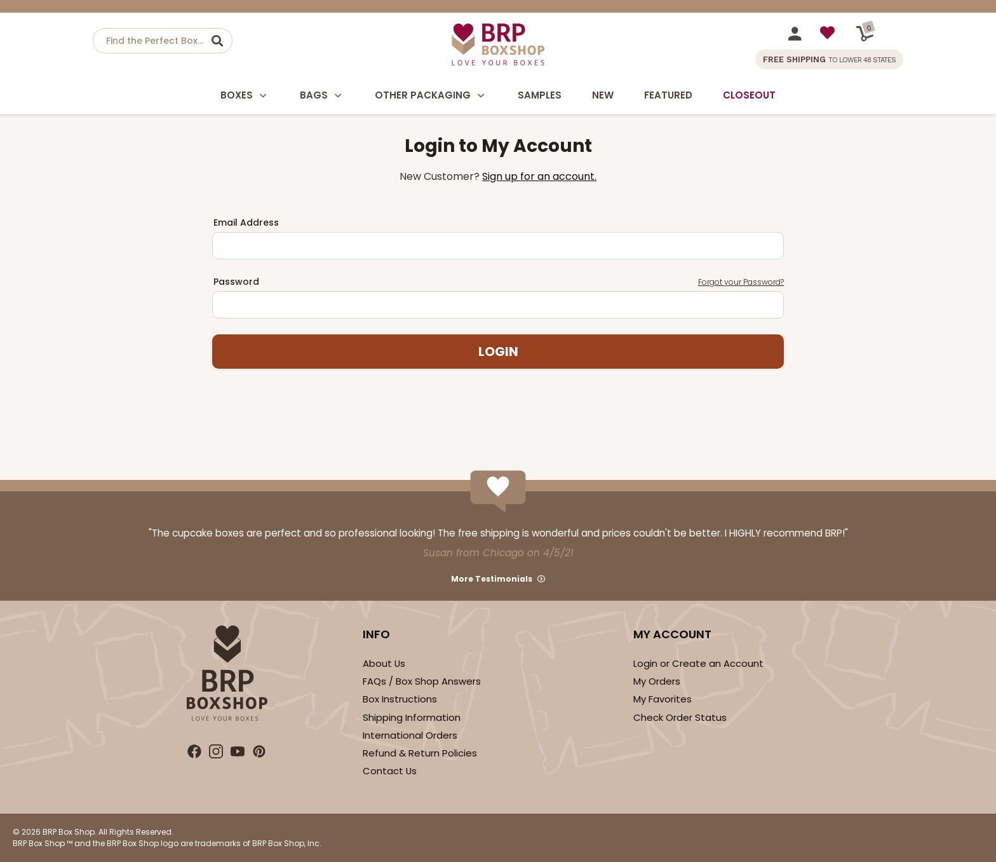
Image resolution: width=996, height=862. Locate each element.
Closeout (749, 95)
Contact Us (390, 770)
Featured (668, 95)
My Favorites (662, 699)
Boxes (244, 95)
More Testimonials (491, 578)
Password (498, 282)
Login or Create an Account (698, 663)
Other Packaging (431, 95)
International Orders (410, 735)
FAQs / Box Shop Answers (422, 681)
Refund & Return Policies (420, 753)
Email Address (246, 222)
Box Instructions (400, 699)
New (603, 95)
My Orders (656, 681)
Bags (322, 95)
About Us (384, 663)
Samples (540, 95)
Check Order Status (680, 717)
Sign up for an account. (539, 176)
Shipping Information (412, 717)
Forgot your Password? (741, 282)
